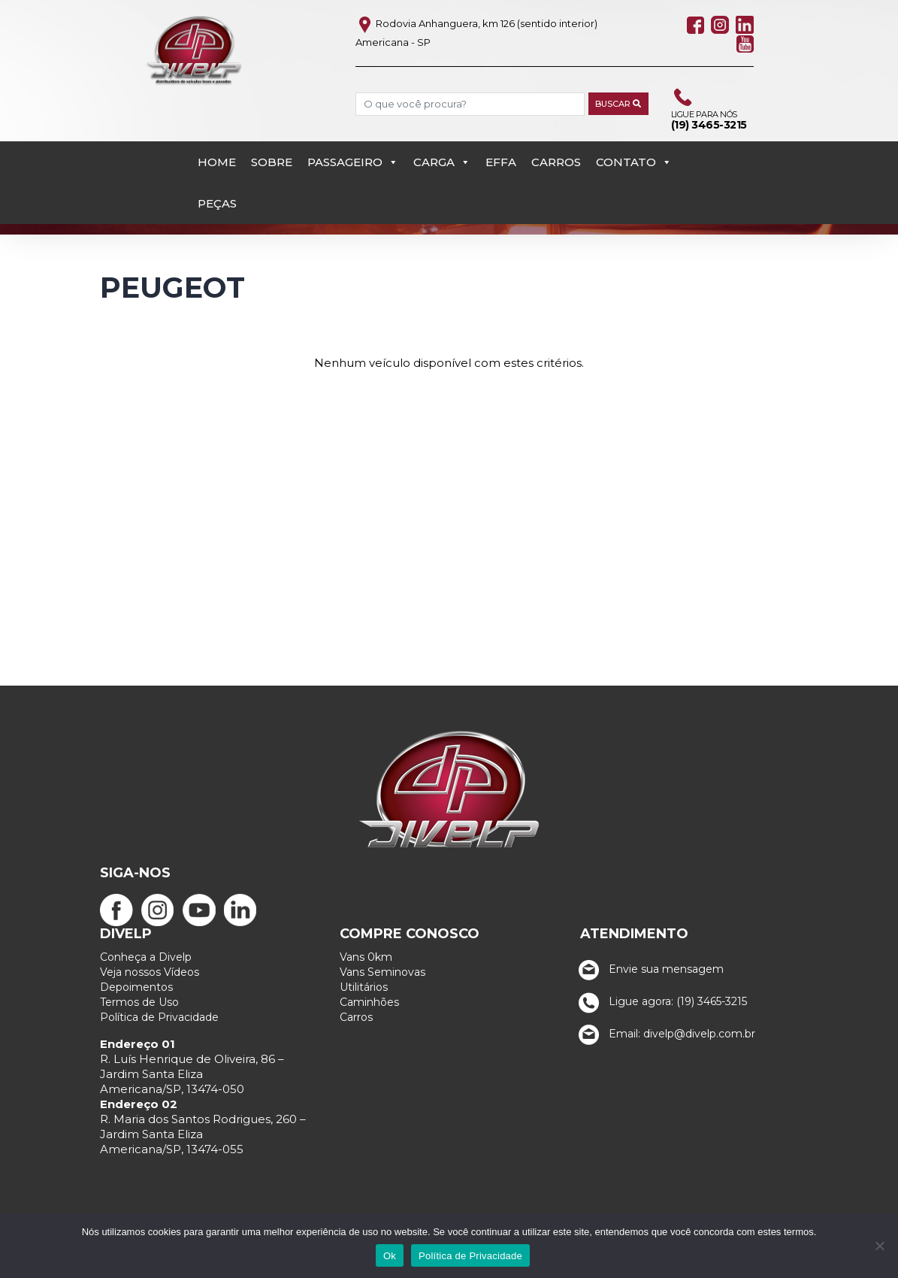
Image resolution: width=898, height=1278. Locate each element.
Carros (556, 162)
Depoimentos (136, 987)
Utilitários (364, 987)
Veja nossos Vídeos (149, 972)
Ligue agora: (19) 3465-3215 (660, 1001)
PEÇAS (217, 203)
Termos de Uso (139, 1002)
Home (217, 162)
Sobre (271, 162)
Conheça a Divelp (146, 957)
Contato (634, 162)
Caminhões (369, 1002)
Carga (441, 162)
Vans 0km (366, 957)
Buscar (618, 103)
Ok (389, 1255)
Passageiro (352, 162)
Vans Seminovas (382, 972)
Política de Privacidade (159, 1017)
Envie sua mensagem (648, 969)
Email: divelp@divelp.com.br (664, 1033)
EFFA (500, 162)
